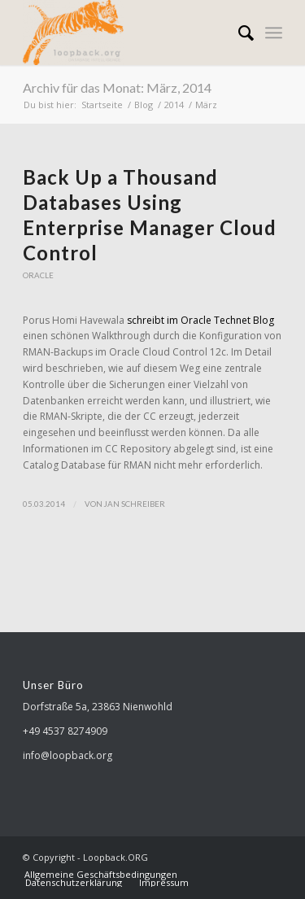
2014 (174, 104)
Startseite (102, 104)
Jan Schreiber (134, 503)
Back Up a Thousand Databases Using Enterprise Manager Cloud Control (150, 215)
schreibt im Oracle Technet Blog (200, 320)
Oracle (38, 275)
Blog (143, 104)
